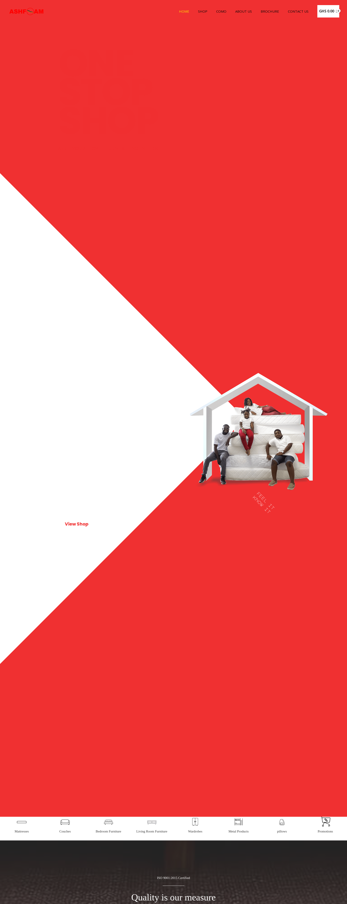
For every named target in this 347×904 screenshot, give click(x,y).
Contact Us (299, 11)
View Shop (76, 524)
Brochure (273, 11)
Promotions (325, 896)
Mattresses (22, 896)
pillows (282, 896)
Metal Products (238, 896)
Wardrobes (195, 896)
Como (229, 11)
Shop (212, 11)
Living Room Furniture (151, 896)
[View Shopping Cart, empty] (328, 11)
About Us (249, 11)
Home (196, 11)
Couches (65, 896)
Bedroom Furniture (108, 896)
